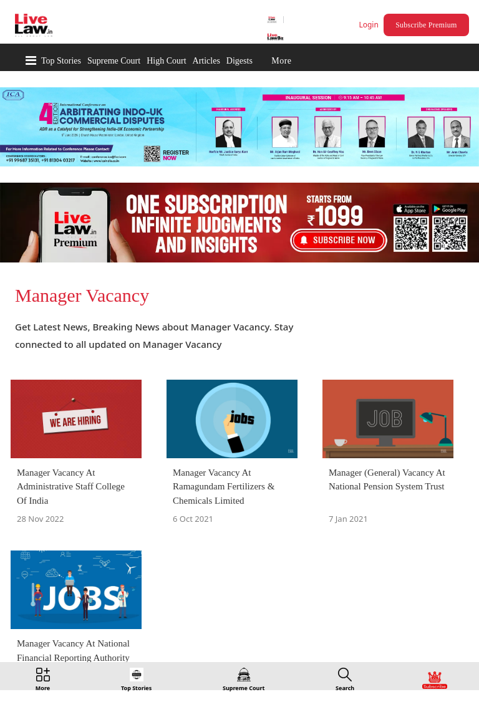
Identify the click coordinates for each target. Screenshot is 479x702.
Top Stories (61, 60)
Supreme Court (113, 60)
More (281, 60)
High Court (166, 60)
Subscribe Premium (426, 25)
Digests (239, 60)
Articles (206, 60)
